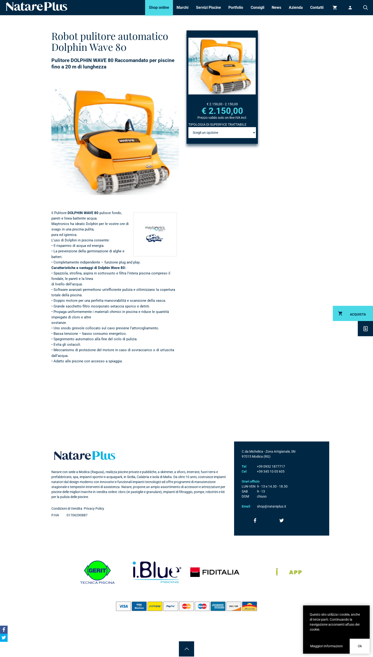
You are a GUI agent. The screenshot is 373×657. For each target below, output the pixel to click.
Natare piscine (36, 6)
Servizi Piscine (208, 7)
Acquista (358, 314)
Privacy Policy (94, 508)
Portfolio (235, 7)
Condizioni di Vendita (66, 508)
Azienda (296, 7)
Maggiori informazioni (326, 646)
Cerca (365, 7)
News (276, 7)
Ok (360, 646)
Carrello (335, 7)
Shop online (159, 7)
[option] (115, 141)
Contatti (317, 7)
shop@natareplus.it (271, 506)
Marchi (182, 7)
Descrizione (365, 328)
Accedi (350, 7)
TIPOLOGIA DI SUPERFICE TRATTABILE (217, 124)
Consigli (257, 7)
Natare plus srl (84, 455)
